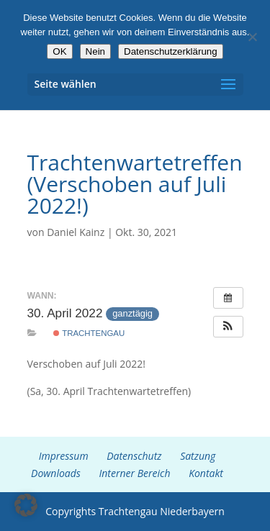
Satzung (197, 456)
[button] (228, 327)
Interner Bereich (134, 473)
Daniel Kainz (75, 232)
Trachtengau (89, 333)
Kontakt (206, 473)
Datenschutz (134, 456)
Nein (95, 51)
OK (59, 51)
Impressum (64, 456)
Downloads (56, 473)
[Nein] (252, 37)
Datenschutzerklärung (170, 51)
